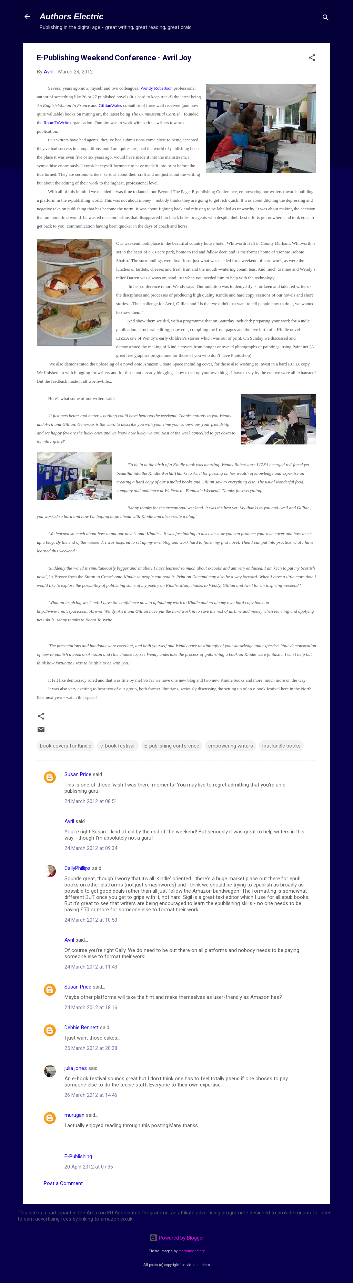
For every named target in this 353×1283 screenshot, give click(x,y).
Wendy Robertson (156, 88)
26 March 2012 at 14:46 (90, 1095)
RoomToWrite (56, 122)
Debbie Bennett (81, 1027)
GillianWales (111, 105)
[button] (312, 58)
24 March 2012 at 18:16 (90, 1007)
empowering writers (230, 746)
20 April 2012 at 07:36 (88, 1167)
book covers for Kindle (65, 746)
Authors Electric (71, 16)
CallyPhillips (77, 868)
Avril (69, 821)
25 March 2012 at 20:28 (90, 1048)
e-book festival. (117, 746)
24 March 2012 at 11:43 (90, 967)
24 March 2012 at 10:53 (90, 920)
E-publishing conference (171, 746)
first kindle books (281, 746)
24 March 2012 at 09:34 (90, 848)
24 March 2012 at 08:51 (90, 801)
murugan (74, 1115)
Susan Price (77, 774)
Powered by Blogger (176, 1238)
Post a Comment (63, 1183)
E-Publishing (78, 1156)
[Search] (326, 18)
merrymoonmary (192, 1251)
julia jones (75, 1068)
